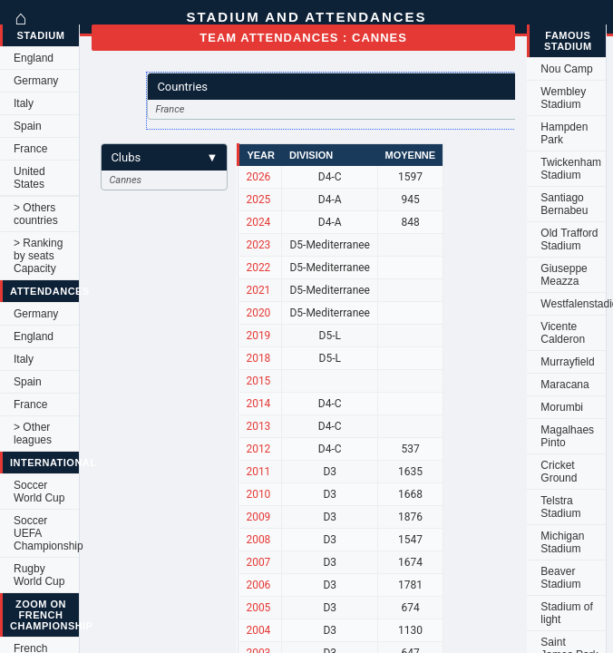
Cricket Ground (558, 471)
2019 (258, 335)
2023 (258, 245)
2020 (258, 313)
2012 (258, 449)
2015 (258, 381)
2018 (258, 358)
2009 (258, 517)
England (34, 58)
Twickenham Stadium (570, 168)
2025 (258, 199)
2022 (258, 267)
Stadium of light (566, 613)
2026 (258, 177)
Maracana (564, 384)
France (30, 148)
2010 (258, 494)
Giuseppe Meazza (563, 275)
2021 (258, 290)
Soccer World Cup (39, 491)
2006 (258, 585)
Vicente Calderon (562, 333)
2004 (258, 630)
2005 (258, 607)
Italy (24, 103)
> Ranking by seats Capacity (38, 256)
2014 (258, 403)
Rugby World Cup (39, 575)
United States (29, 177)
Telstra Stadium (560, 507)
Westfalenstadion (573, 303)
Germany (36, 80)
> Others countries (36, 214)
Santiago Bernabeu (564, 204)
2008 (258, 539)
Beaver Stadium (560, 577)
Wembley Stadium (563, 98)
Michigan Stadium (562, 542)
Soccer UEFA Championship (46, 533)
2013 (258, 426)
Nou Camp (566, 69)
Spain (28, 126)
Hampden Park (564, 133)
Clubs (164, 157)
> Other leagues (33, 433)
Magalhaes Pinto (567, 436)
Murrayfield (567, 362)
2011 (258, 471)
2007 (258, 562)
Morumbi (561, 407)
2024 (258, 222)
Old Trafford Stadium (569, 239)
